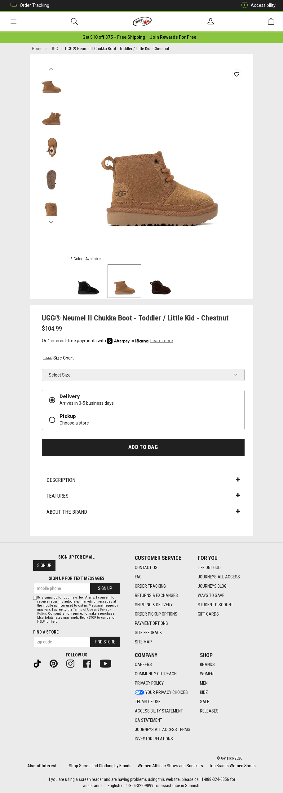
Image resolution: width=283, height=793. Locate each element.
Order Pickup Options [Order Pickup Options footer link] (156, 614)
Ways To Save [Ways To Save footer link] (211, 595)
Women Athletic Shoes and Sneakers (170, 765)
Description (143, 480)
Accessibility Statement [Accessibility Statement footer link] (159, 711)
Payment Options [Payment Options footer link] (151, 623)
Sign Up (44, 565)
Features (143, 496)
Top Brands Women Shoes (232, 765)
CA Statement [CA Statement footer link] (148, 720)
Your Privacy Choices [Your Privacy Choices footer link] (161, 692)
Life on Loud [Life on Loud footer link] (209, 567)
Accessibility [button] (257, 5)
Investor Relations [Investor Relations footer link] (154, 739)
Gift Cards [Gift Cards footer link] (208, 614)
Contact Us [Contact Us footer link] (146, 567)
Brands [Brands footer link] (207, 664)
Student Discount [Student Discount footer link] (215, 604)
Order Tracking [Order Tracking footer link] (150, 586)
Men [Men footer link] (204, 683)
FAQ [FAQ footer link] (138, 576)
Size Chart (58, 358)
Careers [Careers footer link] (143, 664)
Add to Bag (143, 447)
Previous (51, 67)
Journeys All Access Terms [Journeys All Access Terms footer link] (162, 729)
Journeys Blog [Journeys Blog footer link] (212, 586)
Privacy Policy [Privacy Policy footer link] (149, 683)
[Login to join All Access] (113, 37)
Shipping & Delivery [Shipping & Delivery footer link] (154, 604)
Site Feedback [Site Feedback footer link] (148, 632)
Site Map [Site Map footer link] (143, 641)
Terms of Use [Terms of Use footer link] (148, 701)
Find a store (46, 632)
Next (51, 220)
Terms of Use (83, 610)
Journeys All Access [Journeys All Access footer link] (219, 576)
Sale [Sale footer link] (204, 701)
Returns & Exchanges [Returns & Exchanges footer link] (156, 595)
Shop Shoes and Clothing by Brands (100, 765)
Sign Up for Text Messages (76, 578)
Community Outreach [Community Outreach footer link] (156, 674)
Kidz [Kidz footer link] (204, 692)
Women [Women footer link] (207, 674)
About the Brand (143, 512)
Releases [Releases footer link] (209, 711)
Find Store (105, 641)
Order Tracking (28, 5)
